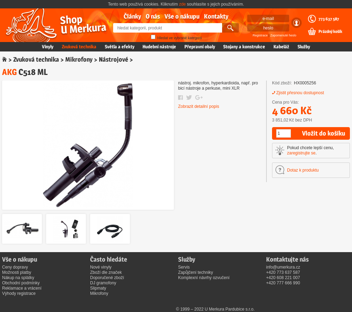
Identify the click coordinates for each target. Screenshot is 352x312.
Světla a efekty (119, 46)
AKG (9, 72)
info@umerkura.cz (283, 267)
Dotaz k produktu (303, 170)
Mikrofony (79, 59)
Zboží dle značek (106, 272)
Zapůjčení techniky (195, 272)
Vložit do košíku (323, 133)
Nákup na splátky (18, 277)
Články (132, 16)
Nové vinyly (100, 267)
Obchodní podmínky (20, 282)
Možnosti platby (16, 272)
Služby (304, 46)
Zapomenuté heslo (283, 35)
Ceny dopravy (15, 267)
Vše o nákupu (181, 16)
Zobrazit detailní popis (198, 106)
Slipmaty (98, 288)
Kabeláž (281, 46)
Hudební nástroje (159, 46)
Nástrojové (113, 59)
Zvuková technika (79, 46)
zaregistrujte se (301, 153)
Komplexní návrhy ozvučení (203, 277)
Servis (184, 267)
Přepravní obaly (199, 46)
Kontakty (216, 16)
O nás (153, 16)
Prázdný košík (330, 31)
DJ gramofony (103, 282)
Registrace (260, 35)
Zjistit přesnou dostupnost (300, 92)
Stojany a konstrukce (244, 46)
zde (182, 4)
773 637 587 (328, 19)
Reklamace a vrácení (22, 288)
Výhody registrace (19, 293)
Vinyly (47, 46)
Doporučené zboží (107, 277)
